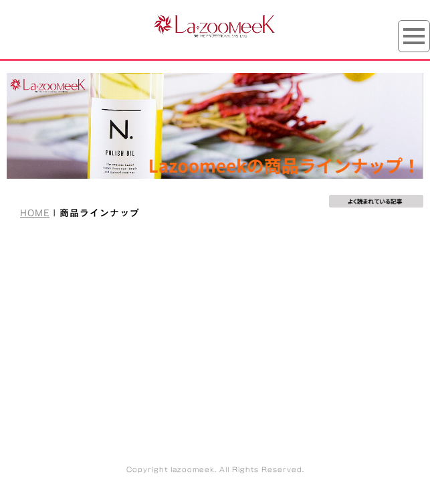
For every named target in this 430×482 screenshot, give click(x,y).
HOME (34, 213)
